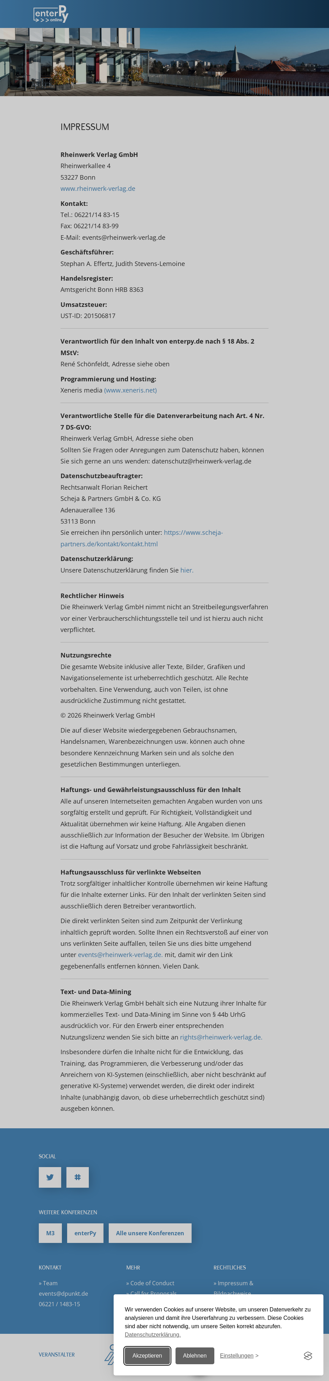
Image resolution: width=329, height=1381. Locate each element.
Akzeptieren (147, 1356)
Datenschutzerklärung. (153, 1335)
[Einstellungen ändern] (239, 1356)
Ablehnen (195, 1356)
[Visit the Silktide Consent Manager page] (308, 1356)
